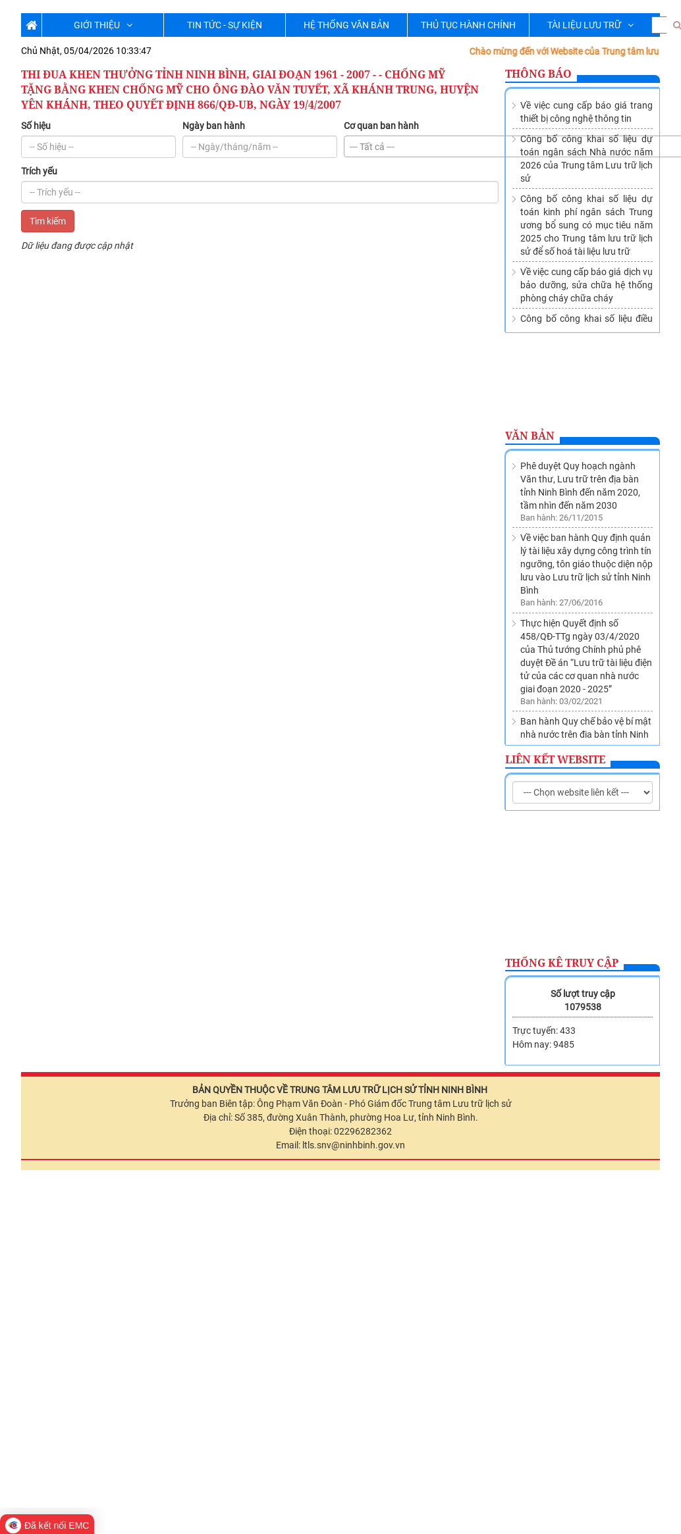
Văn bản (530, 435)
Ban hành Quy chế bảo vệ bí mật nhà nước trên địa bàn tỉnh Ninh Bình (585, 579)
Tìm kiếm (48, 221)
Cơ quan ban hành (381, 125)
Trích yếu (39, 171)
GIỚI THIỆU (103, 25)
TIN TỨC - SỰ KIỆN (224, 25)
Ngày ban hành (213, 125)
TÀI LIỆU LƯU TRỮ (590, 25)
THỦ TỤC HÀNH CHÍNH (468, 25)
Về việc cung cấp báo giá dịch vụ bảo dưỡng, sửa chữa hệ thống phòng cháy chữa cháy (586, 285)
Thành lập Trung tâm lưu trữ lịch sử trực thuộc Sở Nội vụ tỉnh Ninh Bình (585, 639)
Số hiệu (36, 125)
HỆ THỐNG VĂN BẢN (346, 25)
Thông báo (538, 73)
